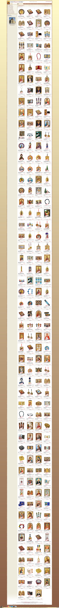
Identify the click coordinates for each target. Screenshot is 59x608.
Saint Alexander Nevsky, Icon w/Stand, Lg (30, 441)
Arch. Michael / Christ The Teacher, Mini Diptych (47, 463)
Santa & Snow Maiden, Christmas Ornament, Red (30, 161)
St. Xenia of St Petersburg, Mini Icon (38, 485)
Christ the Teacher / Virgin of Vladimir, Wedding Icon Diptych (21, 229)
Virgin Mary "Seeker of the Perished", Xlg (38, 452)
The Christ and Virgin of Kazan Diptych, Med (38, 474)
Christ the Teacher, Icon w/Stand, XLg (21, 575)
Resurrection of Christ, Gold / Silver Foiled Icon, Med (30, 430)
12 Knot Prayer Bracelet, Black (21, 418)
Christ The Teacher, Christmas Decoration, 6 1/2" (21, 217)
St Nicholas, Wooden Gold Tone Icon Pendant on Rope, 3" (47, 161)
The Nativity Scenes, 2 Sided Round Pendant (47, 374)
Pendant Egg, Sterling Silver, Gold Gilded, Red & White (38, 564)
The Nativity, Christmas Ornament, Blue (47, 351)
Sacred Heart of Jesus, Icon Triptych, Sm (29, 127)
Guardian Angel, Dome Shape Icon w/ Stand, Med (38, 530)
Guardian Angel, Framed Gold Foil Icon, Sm (21, 474)
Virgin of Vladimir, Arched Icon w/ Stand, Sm (47, 564)
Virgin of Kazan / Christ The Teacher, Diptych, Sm (21, 27)
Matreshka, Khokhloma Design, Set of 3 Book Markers (21, 430)
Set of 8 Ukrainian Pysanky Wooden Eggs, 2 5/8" (22, 530)
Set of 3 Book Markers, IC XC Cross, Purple (38, 105)
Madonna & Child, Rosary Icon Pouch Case (30, 318)
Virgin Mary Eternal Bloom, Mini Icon (47, 127)
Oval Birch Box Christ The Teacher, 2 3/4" (47, 430)
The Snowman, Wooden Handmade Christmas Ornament (30, 385)
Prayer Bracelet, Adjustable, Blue (30, 295)
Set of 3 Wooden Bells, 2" (29, 228)
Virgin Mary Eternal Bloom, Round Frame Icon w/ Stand (21, 150)
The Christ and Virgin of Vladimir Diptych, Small (38, 385)
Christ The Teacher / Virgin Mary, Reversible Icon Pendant (30, 251)
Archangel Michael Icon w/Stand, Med (21, 127)
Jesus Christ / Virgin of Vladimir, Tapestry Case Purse (38, 206)
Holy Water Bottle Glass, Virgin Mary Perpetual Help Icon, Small (30, 541)
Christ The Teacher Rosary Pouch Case (30, 105)
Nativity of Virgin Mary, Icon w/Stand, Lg (38, 508)
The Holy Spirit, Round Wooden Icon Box (38, 586)
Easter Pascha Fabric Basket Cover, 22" (47, 452)
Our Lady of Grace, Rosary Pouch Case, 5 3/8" (47, 72)
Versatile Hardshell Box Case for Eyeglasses (38, 38)
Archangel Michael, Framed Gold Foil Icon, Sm (21, 105)
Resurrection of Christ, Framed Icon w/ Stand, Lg (47, 552)
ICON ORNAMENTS (10, 9)
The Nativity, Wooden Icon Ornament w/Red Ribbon (21, 329)
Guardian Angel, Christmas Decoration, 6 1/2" (46, 273)
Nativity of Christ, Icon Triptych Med (47, 284)
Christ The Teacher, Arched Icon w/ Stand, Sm (30, 530)
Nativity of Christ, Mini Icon (38, 362)
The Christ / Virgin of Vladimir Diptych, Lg (38, 83)
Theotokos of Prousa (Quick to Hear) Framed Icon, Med (21, 72)
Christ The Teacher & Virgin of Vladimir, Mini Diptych (30, 49)
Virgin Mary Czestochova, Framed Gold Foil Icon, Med (38, 296)
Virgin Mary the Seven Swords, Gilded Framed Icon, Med (47, 262)
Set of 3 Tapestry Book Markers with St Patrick (47, 38)
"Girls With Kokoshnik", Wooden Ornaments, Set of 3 (38, 329)
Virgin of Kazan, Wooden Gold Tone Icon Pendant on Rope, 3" (47, 251)
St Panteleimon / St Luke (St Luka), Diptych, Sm (30, 508)
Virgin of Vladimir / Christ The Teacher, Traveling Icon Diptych (38, 72)
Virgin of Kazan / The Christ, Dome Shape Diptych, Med (30, 497)
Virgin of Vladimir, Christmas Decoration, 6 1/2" (47, 183)
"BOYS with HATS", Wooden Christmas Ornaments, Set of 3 (30, 363)
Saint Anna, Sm (45, 340)
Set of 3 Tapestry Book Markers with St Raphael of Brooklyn (47, 94)
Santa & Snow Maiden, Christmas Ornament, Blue (30, 183)
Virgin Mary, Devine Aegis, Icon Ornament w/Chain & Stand (47, 83)
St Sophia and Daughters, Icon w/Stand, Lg (30, 485)
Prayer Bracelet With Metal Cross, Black (30, 418)
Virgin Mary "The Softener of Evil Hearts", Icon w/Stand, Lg (38, 94)
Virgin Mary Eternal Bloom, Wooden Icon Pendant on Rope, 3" (39, 172)
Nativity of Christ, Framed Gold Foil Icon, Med (38, 340)
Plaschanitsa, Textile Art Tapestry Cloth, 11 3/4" (21, 251)
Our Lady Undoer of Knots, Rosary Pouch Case (30, 38)
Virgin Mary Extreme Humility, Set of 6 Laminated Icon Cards (39, 284)
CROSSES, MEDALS (10, 6)
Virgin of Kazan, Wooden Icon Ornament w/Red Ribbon (47, 229)
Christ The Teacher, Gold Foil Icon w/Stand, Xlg (30, 116)
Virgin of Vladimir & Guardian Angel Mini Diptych (47, 407)
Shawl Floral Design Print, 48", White (21, 139)
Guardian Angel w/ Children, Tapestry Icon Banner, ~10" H (30, 273)
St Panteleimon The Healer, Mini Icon (21, 60)
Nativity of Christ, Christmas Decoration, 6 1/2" (46, 296)
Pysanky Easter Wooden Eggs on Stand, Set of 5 (38, 552)
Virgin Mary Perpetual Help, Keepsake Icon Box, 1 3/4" (21, 463)
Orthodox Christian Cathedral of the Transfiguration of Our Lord (37, 607)
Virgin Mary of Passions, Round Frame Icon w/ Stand (21, 296)
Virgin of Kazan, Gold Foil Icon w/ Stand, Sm (38, 194)
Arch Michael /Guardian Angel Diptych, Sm (47, 16)
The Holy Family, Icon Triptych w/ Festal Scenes (30, 206)
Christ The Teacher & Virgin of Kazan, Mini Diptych (30, 262)
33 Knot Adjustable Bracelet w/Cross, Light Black (29, 139)
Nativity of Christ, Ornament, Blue (21, 183)
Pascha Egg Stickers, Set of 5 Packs (30, 575)
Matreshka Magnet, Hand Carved (30, 194)
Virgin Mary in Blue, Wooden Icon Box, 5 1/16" (38, 541)
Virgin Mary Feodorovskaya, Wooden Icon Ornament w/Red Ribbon (38, 217)
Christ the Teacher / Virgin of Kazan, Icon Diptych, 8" (30, 452)
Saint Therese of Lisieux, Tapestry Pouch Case (30, 597)
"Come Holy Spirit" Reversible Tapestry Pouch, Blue (47, 508)
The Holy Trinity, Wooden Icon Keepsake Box (38, 16)
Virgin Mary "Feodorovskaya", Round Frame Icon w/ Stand (21, 16)
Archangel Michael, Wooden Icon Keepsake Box (38, 116)
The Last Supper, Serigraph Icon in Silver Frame (47, 575)
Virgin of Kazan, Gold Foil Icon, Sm (30, 463)
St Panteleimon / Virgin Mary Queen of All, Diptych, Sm (47, 418)
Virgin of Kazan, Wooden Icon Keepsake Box (21, 38)
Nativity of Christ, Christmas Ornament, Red (29, 172)
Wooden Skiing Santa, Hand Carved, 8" (30, 150)
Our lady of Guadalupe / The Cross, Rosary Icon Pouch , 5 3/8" (39, 49)
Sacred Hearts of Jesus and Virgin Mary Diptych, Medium (47, 49)
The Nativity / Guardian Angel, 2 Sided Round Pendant (38, 229)
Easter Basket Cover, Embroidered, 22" (21, 485)
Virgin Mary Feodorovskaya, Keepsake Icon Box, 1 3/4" (38, 575)
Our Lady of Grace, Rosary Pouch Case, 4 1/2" (47, 485)
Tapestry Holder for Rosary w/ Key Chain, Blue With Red (30, 586)
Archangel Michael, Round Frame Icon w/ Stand (21, 194)
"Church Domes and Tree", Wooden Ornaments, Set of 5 (22, 284)
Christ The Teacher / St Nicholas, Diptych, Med (38, 418)
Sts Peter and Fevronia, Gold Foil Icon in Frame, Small (38, 441)
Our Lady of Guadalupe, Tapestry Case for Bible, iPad (21, 441)
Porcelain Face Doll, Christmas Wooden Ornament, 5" (21, 161)
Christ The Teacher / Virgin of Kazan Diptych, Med (21, 407)
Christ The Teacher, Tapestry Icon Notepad (38, 150)
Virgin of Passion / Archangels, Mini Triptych (47, 329)
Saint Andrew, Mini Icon (20, 541)
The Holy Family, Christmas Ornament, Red (38, 240)
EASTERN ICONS (10, 5)
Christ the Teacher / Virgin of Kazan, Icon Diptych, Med (47, 60)
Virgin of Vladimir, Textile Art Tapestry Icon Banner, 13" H (21, 273)
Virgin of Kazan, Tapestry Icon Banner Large (30, 407)
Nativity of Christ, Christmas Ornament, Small (21, 307)
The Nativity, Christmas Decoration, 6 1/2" (30, 240)
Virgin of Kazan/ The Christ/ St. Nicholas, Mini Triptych (38, 407)
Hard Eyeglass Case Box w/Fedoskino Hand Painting (46, 318)
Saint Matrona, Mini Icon (37, 597)
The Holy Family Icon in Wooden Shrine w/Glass (21, 206)
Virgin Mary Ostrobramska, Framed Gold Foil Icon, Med (21, 374)
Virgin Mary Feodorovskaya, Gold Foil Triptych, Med (47, 474)
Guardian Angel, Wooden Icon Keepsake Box (30, 16)
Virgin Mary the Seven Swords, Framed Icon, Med (38, 273)
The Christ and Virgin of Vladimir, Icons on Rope (30, 340)
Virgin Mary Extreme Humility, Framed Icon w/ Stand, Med (47, 497)
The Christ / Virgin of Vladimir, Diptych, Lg (30, 552)
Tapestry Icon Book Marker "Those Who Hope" (47, 307)
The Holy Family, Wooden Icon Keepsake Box (21, 396)
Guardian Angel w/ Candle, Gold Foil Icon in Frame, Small (47, 530)
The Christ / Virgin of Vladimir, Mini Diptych (21, 240)
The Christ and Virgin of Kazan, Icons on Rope (47, 139)
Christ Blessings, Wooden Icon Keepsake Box (30, 351)
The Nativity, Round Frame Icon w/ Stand (47, 27)
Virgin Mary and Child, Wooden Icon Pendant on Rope (30, 72)
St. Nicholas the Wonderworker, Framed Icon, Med (38, 351)
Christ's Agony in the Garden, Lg (30, 284)
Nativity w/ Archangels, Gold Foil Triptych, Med (38, 374)
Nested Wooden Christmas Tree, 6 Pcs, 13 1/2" (47, 172)
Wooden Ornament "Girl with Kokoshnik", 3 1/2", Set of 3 (30, 329)
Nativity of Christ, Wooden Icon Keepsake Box (21, 318)
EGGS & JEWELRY (10, 8)
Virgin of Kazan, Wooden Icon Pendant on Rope (38, 251)
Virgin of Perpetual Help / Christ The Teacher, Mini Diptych (30, 474)
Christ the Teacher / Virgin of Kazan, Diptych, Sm (22, 586)
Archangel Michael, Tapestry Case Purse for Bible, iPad (30, 94)
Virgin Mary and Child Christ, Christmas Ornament (38, 161)
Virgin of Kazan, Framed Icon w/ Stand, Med (38, 27)
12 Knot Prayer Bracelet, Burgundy (38, 60)
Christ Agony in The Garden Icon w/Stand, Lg (38, 139)
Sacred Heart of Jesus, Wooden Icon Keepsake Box (30, 27)
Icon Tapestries (10, 7)
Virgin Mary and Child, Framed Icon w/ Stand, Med (47, 586)
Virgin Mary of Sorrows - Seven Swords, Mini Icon (38, 430)
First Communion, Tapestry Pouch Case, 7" (21, 508)
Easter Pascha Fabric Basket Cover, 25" (47, 441)
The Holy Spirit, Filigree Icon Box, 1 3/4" (21, 452)
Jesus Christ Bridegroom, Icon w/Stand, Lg (30, 519)
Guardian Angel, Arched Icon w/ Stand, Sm (47, 105)
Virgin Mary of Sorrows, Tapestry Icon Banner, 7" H (47, 150)
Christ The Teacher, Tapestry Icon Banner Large (21, 262)
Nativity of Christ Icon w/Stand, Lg (38, 183)
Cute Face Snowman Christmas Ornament (47, 240)
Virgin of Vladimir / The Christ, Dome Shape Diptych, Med (21, 564)
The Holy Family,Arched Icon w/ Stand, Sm (38, 318)
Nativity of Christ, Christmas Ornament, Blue (29, 307)
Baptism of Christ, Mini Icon (46, 362)
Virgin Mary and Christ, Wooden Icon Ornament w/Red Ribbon (30, 60)
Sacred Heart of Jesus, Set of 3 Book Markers (21, 49)
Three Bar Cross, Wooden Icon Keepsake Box (21, 552)
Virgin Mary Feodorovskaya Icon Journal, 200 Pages (21, 340)
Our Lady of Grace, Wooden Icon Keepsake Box (38, 396)
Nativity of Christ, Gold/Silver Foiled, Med (47, 217)
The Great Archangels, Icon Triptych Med (30, 564)
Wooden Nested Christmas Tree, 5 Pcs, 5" (47, 194)
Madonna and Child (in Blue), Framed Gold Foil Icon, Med (38, 463)
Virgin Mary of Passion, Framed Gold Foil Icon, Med (21, 83)
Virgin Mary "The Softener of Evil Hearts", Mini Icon (38, 127)
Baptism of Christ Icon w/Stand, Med (21, 116)
